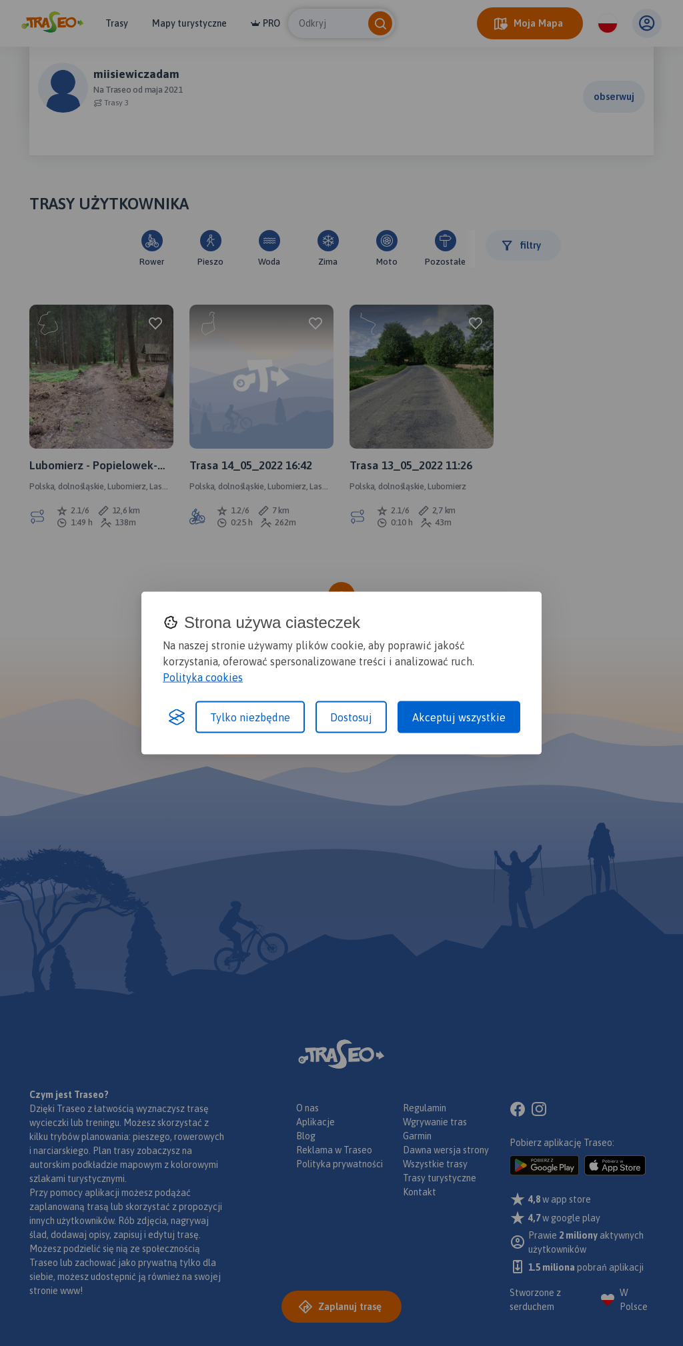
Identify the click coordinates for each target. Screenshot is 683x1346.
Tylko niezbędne (250, 717)
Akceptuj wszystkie (459, 717)
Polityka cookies (203, 677)
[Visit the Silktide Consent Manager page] (177, 717)
